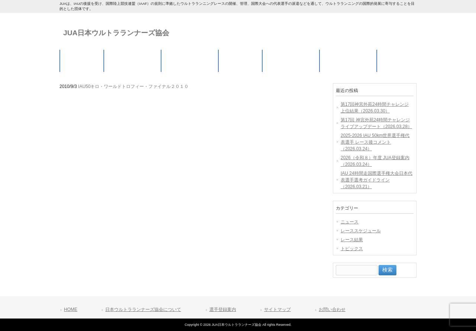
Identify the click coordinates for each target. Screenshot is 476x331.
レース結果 (352, 239)
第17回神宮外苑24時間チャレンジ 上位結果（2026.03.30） (375, 108)
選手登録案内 (222, 309)
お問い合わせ (332, 309)
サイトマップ (277, 309)
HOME (70, 309)
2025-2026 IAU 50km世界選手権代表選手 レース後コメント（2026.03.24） (375, 142)
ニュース (349, 222)
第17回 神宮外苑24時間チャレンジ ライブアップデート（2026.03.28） (376, 123)
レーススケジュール (361, 230)
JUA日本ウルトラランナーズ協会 (116, 33)
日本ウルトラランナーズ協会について (143, 309)
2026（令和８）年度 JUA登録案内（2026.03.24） (375, 161)
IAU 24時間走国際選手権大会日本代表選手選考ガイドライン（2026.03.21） (376, 180)
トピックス (352, 248)
